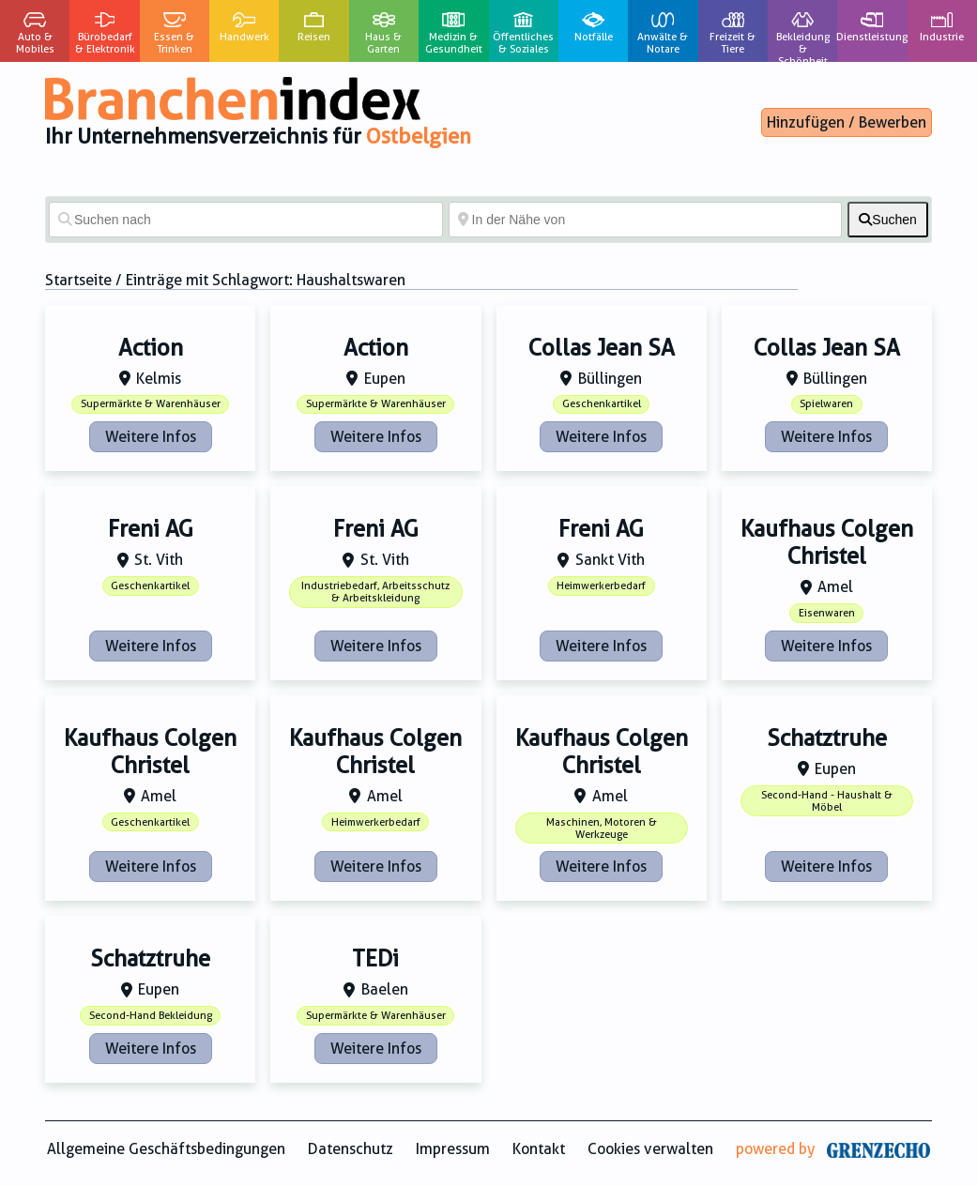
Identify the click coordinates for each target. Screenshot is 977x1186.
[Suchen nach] (246, 219)
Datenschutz (350, 1149)
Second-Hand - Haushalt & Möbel (827, 801)
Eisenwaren (827, 613)
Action (150, 348)
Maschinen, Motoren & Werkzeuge (601, 828)
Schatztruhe (827, 738)
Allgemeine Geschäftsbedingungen (166, 1149)
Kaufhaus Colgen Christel (826, 543)
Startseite (78, 280)
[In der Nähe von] (646, 219)
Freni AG (150, 529)
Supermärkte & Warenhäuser (151, 404)
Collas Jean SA (601, 348)
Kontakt (538, 1149)
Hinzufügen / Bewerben (846, 122)
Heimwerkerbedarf (601, 586)
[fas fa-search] (887, 219)
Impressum (453, 1149)
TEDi (375, 959)
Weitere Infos (150, 437)
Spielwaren (826, 404)
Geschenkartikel (601, 404)
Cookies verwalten (650, 1149)
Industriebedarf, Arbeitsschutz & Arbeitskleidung (375, 592)
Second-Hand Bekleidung (150, 1016)
